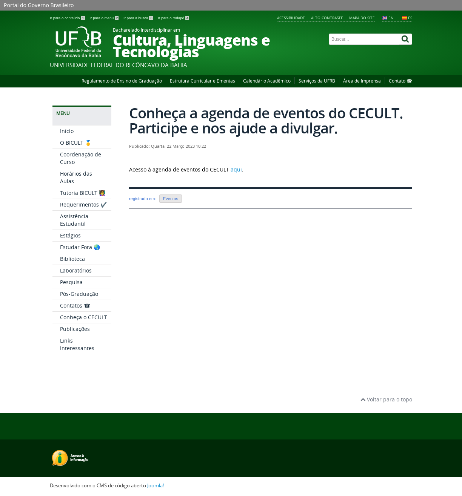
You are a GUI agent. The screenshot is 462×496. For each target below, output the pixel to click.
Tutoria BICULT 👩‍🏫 (82, 192)
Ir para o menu (104, 18)
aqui (236, 169)
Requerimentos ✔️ (83, 204)
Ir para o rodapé (173, 18)
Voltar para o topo (386, 399)
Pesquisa (71, 282)
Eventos (170, 198)
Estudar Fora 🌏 (80, 247)
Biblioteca (72, 258)
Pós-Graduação (79, 293)
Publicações (75, 328)
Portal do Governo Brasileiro (39, 5)
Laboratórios (76, 270)
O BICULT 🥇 (75, 142)
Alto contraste (327, 17)
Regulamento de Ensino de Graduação (122, 81)
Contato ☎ (400, 81)
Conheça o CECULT (83, 317)
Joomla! (155, 485)
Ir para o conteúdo (68, 18)
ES (410, 17)
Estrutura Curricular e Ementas (202, 81)
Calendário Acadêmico (267, 81)
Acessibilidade (291, 17)
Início (67, 131)
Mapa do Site (362, 17)
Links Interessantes (77, 344)
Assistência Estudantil (74, 220)
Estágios (70, 235)
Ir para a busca (138, 18)
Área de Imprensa (362, 81)
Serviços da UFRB (317, 81)
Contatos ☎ (75, 305)
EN (391, 17)
